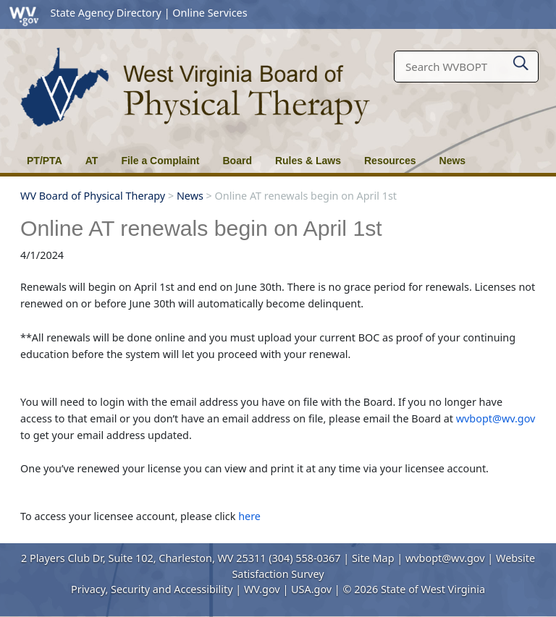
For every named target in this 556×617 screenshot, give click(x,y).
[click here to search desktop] (520, 60)
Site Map (373, 559)
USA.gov (311, 590)
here (249, 517)
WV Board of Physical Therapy (92, 196)
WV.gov (262, 590)
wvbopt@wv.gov (496, 419)
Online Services (209, 13)
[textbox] (466, 67)
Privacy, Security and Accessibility (151, 590)
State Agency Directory (106, 13)
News (190, 196)
